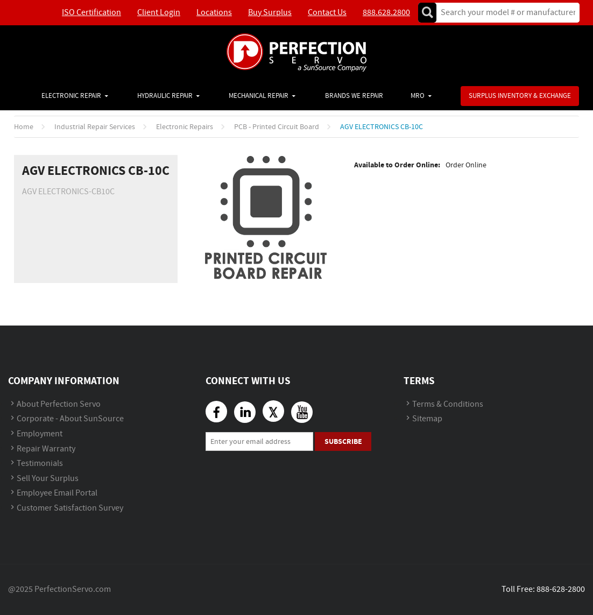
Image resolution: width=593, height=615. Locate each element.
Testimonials (40, 463)
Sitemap (427, 419)
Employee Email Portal (57, 493)
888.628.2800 (386, 12)
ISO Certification (91, 12)
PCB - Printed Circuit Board (276, 127)
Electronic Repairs (184, 127)
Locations (214, 12)
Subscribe (343, 441)
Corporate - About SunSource (70, 419)
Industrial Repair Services (94, 127)
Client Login (158, 12)
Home (23, 127)
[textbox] (504, 13)
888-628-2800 (560, 589)
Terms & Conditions (447, 404)
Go (427, 13)
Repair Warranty (46, 449)
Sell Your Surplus (48, 478)
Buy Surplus (270, 12)
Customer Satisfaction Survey (70, 508)
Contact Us (327, 12)
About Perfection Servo (59, 404)
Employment (39, 434)
